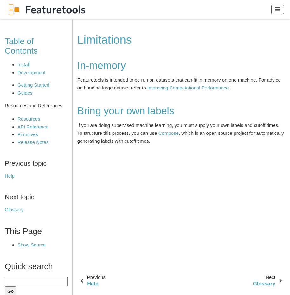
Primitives (27, 134)
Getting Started (33, 85)
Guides (25, 92)
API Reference (32, 126)
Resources (28, 118)
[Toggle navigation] (277, 9)
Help (10, 176)
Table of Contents (21, 46)
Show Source (31, 244)
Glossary (14, 209)
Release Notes (32, 142)
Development (31, 72)
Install (23, 64)
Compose (168, 133)
